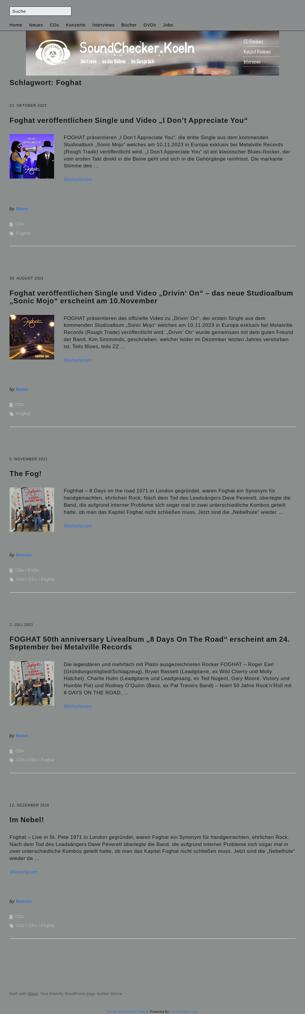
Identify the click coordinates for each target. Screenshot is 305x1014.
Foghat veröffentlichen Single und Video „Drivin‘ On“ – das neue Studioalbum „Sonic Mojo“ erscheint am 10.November (151, 297)
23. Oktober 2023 (28, 105)
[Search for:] (40, 11)
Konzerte (76, 24)
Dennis (24, 554)
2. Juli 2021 (21, 625)
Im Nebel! (27, 820)
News (22, 208)
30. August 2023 (26, 278)
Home (16, 24)
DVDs (150, 24)
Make (33, 993)
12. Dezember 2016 (29, 805)
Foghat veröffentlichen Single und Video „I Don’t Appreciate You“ (129, 120)
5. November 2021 (29, 459)
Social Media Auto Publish (128, 1011)
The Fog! (26, 474)
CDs (54, 24)
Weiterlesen (78, 179)
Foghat (23, 233)
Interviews (103, 24)
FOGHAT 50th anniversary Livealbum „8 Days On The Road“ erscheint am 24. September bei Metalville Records (150, 643)
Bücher (129, 24)
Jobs (168, 24)
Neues (36, 24)
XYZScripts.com (185, 1011)
